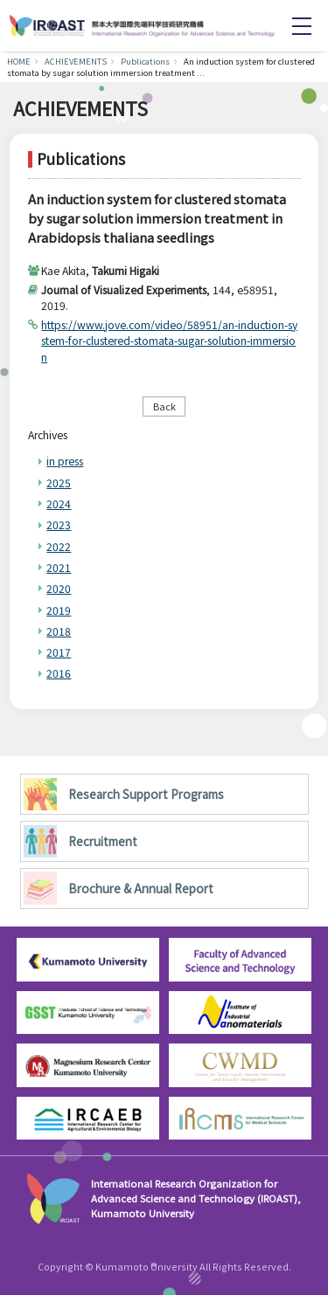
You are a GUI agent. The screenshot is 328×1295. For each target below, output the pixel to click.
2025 (58, 482)
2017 (58, 651)
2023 (58, 524)
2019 (58, 610)
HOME (19, 61)
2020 (58, 588)
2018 (58, 630)
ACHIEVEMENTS (76, 61)
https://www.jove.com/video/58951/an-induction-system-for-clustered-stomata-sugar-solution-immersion (169, 340)
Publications (145, 61)
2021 (58, 567)
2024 (58, 503)
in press (64, 460)
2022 (58, 546)
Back (164, 406)
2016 (58, 672)
